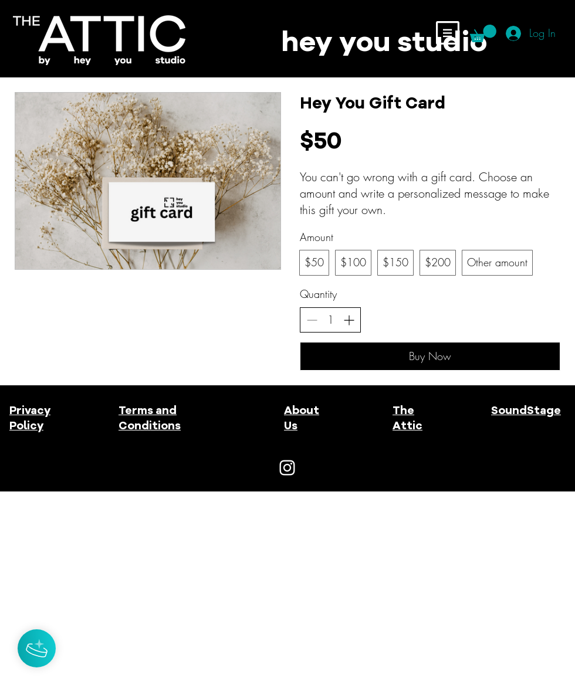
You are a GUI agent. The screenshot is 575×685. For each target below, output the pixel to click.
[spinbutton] (330, 320)
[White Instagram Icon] (287, 467)
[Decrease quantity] (312, 320)
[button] (447, 33)
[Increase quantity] (349, 320)
